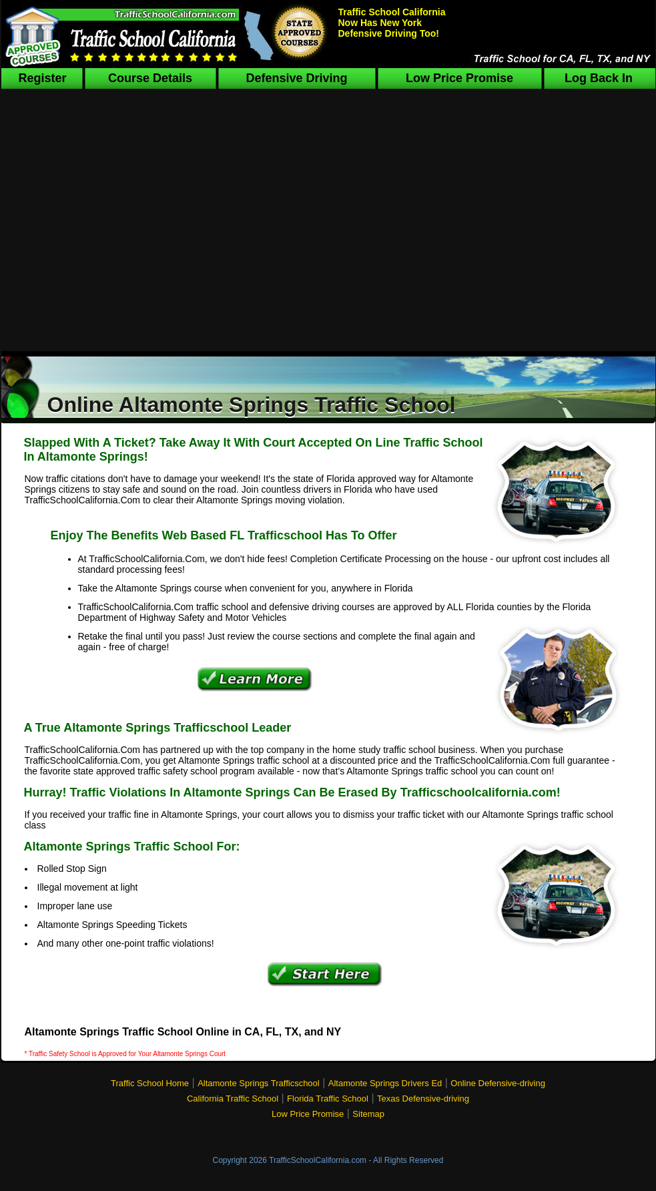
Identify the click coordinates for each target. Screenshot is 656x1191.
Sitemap (368, 1114)
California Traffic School (232, 1099)
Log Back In (599, 78)
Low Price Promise (459, 78)
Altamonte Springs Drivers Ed (385, 1083)
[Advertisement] (328, 226)
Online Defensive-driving (497, 1083)
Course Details (150, 78)
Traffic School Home (150, 1083)
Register (42, 78)
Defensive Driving (296, 78)
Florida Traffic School (327, 1099)
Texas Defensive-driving (423, 1099)
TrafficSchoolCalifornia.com (317, 1160)
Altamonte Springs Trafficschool (259, 1083)
